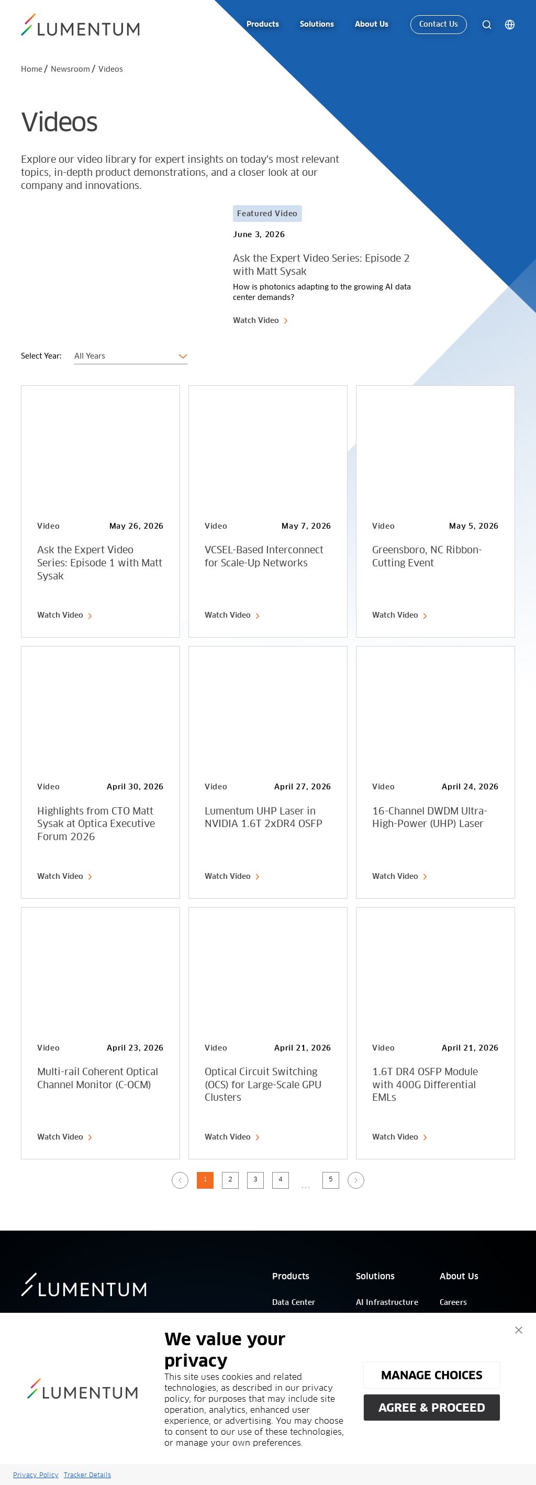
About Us (459, 1276)
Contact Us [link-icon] (438, 22)
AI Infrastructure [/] (387, 1303)
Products (290, 1276)
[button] (518, 1330)
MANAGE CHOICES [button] (432, 1375)
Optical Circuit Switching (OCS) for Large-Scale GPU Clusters (263, 1085)
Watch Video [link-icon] (260, 321)
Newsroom (70, 69)
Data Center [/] (293, 1303)
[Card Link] (220, 266)
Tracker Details (87, 1475)
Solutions (375, 1276)
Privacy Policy (36, 1475)
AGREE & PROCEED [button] (431, 1407)
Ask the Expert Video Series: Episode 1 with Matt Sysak (99, 564)
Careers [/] (453, 1303)
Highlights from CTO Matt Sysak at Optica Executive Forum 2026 (96, 825)
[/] (82, 22)
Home (31, 69)
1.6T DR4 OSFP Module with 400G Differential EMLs (425, 1085)
